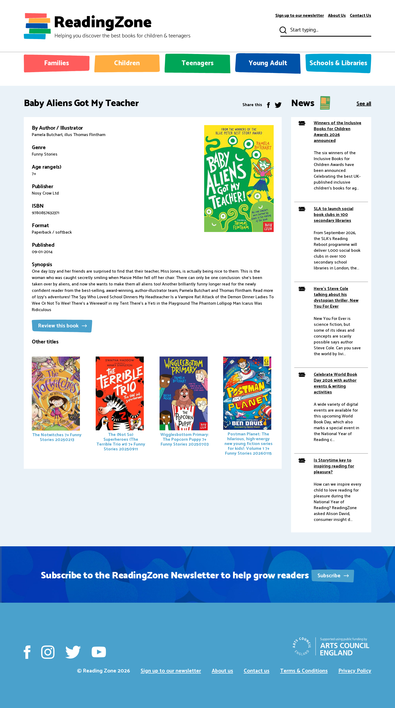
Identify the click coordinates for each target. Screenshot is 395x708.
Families (56, 63)
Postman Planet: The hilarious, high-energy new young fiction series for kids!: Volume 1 (247, 407)
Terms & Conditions (304, 671)
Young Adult (268, 63)
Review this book (62, 326)
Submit (282, 30)
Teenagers (197, 63)
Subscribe (333, 575)
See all (364, 103)
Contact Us (360, 15)
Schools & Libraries (338, 63)
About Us (337, 15)
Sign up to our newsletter (299, 15)
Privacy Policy (354, 671)
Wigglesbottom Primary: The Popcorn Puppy (184, 402)
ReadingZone (122, 26)
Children (127, 63)
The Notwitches (57, 400)
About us (222, 671)
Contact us (256, 671)
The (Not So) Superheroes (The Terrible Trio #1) (120, 405)
